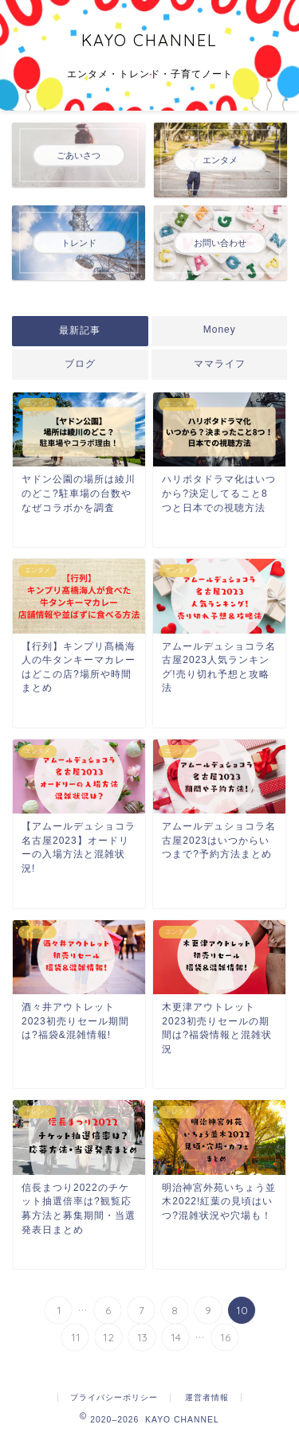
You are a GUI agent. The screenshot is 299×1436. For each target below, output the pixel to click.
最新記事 (79, 330)
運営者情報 (207, 1397)
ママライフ (219, 363)
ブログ (80, 363)
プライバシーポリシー (114, 1397)
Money (219, 329)
